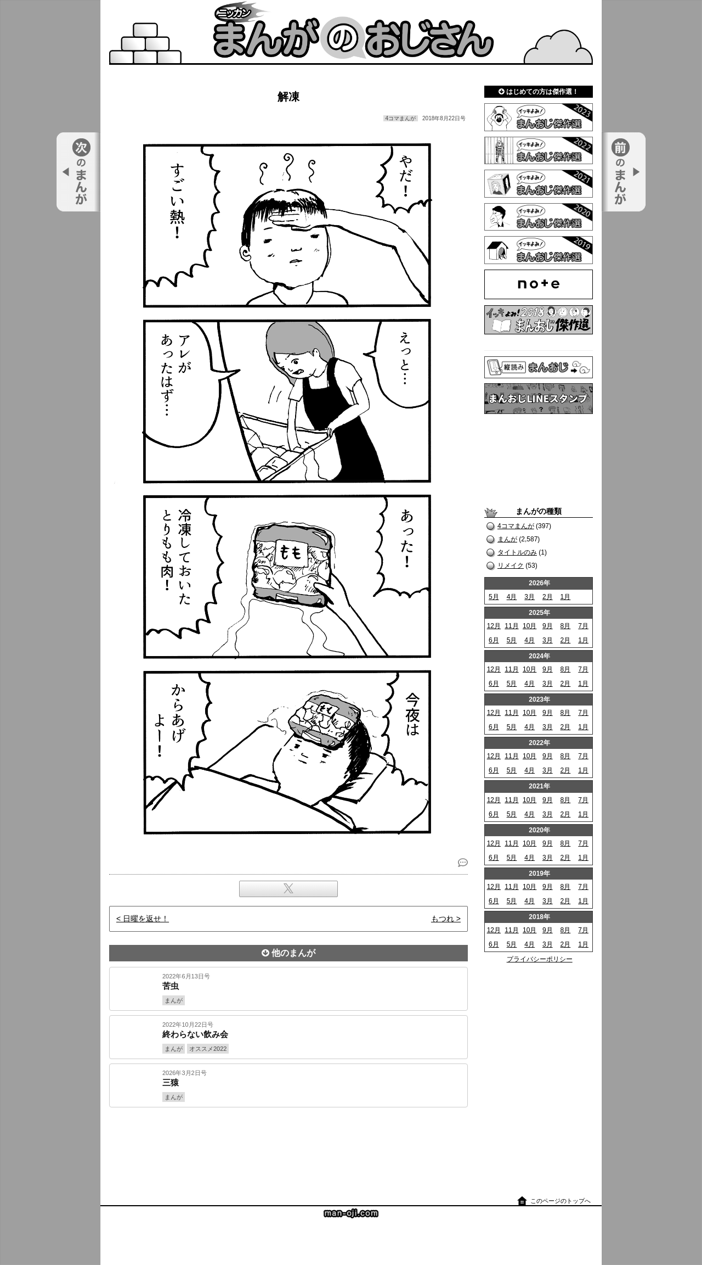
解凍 (288, 97)
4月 (512, 597)
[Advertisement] (288, 1145)
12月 (494, 626)
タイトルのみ (517, 552)
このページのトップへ (560, 1200)
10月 (529, 626)
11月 (511, 626)
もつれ (442, 918)
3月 (529, 597)
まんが (507, 539)
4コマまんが (515, 526)
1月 (566, 597)
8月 (566, 626)
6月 (494, 640)
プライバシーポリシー (540, 959)
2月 (547, 597)
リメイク (510, 565)
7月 (583, 626)
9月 (547, 626)
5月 (494, 597)
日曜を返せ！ (146, 918)
